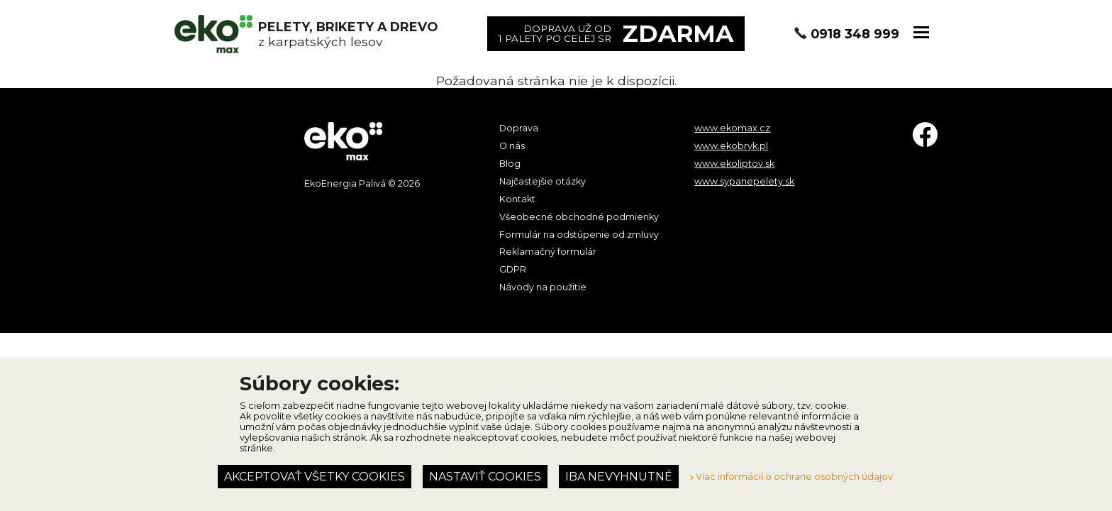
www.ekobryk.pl (731, 146)
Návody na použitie (542, 287)
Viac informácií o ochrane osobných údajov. (792, 476)
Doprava (518, 128)
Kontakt (517, 199)
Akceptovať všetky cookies (314, 476)
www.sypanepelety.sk (744, 181)
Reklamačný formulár (547, 251)
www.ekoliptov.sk (734, 163)
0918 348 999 (855, 33)
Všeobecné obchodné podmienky (579, 216)
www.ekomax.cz (732, 128)
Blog (510, 163)
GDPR (512, 269)
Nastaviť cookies (485, 476)
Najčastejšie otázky (542, 181)
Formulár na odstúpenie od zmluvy (579, 234)
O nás (512, 146)
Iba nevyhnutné (618, 476)
